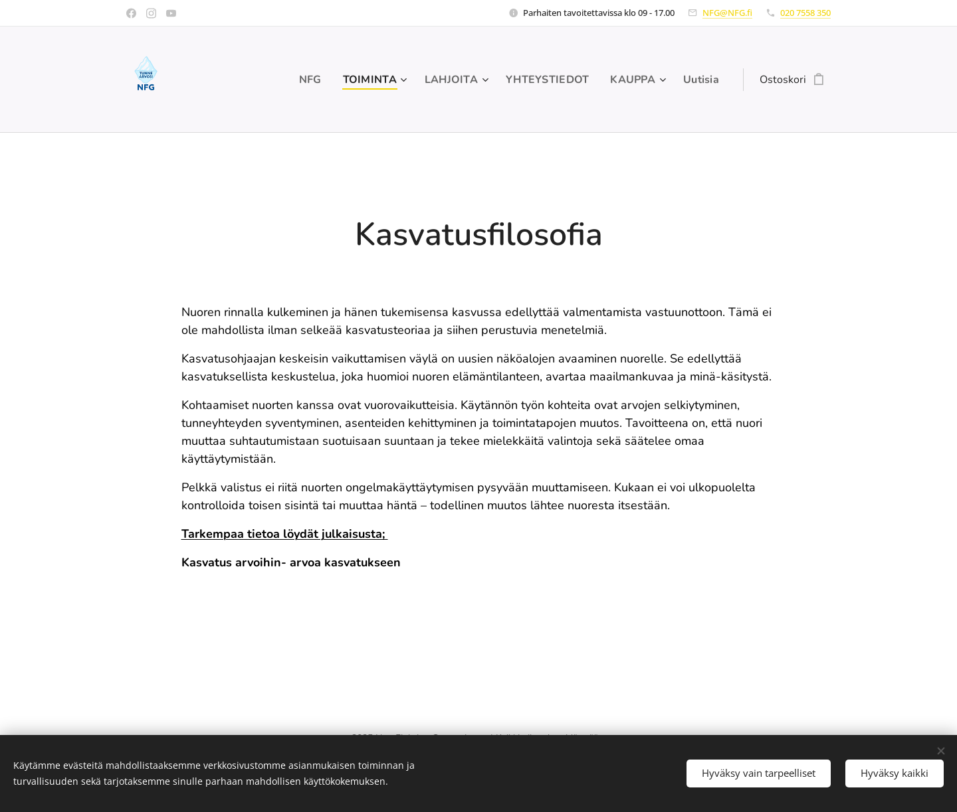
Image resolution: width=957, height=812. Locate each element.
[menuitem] (299, 79)
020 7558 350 (805, 13)
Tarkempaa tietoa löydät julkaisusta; (284, 534)
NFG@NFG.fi (727, 13)
